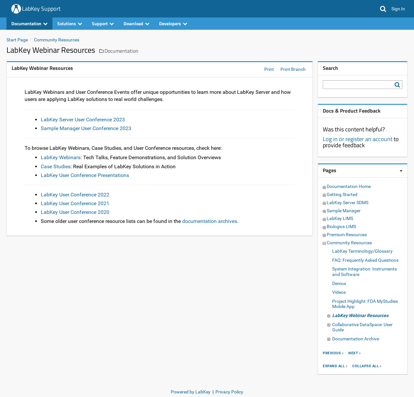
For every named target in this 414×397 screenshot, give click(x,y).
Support (103, 23)
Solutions (69, 23)
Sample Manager (344, 210)
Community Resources (56, 39)
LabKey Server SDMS (347, 202)
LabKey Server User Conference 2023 (83, 119)
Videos (339, 292)
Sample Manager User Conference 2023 (86, 128)
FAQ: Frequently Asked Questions (365, 260)
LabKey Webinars (61, 157)
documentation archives (209, 221)
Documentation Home (349, 186)
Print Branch (293, 69)
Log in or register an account (357, 139)
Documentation (29, 23)
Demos (339, 283)
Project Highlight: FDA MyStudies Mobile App (365, 304)
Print (269, 69)
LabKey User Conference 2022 (75, 195)
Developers (173, 23)
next (353, 353)
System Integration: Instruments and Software (364, 271)
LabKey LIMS (340, 218)
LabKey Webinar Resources (360, 315)
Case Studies (56, 166)
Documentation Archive (355, 338)
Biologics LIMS (341, 226)
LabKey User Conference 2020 (75, 212)
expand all (334, 366)
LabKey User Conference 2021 (75, 203)
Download (136, 23)
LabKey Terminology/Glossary (362, 251)
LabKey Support (41, 8)
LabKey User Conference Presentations (85, 175)
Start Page (17, 39)
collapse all (365, 366)
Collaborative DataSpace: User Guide (362, 327)
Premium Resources (347, 234)
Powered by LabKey (191, 391)
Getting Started (342, 194)
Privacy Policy (229, 391)
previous (332, 353)
